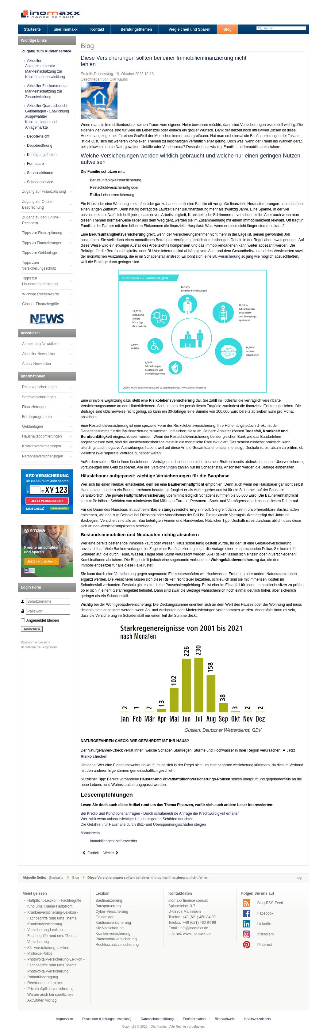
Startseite (56, 877)
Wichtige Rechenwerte (40, 294)
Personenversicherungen (42, 456)
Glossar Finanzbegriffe (40, 304)
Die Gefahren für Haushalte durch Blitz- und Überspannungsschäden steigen (143, 824)
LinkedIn (264, 924)
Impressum (64, 1019)
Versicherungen (164, 467)
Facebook (265, 913)
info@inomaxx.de (194, 928)
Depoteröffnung (39, 145)
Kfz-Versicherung (110, 928)
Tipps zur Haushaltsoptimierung (40, 281)
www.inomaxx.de (196, 933)
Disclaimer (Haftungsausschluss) (107, 1019)
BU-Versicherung (226, 256)
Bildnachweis (90, 833)
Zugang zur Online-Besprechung (38, 204)
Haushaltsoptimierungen (42, 436)
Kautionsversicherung (113, 922)
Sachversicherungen (39, 397)
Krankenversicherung (113, 933)
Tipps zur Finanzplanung (42, 233)
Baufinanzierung (109, 900)
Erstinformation (194, 1019)
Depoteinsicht (38, 136)
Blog (75, 877)
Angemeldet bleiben (42, 620)
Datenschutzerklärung (157, 1019)
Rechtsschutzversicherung (117, 944)
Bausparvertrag (108, 906)
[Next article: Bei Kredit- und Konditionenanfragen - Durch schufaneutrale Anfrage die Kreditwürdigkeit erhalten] (111, 853)
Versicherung (125, 574)
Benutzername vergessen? (39, 647)
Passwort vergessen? (35, 642)
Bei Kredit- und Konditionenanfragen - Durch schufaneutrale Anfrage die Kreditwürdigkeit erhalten (160, 813)
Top (299, 878)
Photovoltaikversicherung (116, 939)
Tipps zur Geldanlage (39, 253)
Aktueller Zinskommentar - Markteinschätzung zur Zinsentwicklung (47, 91)
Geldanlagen (32, 426)
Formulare (35, 163)
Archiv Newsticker (36, 364)
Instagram (265, 934)
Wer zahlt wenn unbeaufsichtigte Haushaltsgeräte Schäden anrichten (137, 819)
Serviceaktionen (40, 173)
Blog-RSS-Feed (270, 903)
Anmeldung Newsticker (41, 344)
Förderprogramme (37, 417)
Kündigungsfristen (41, 155)
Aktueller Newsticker (39, 354)
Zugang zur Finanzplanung (44, 191)
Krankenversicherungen (41, 446)
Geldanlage (105, 917)
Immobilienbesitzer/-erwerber (113, 841)
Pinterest (264, 944)
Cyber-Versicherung (112, 911)
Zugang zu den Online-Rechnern (41, 220)
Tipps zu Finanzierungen (42, 243)
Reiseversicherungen (39, 387)
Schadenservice (40, 182)
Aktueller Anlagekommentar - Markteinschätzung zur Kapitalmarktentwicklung (45, 69)
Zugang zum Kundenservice (46, 51)
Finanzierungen (35, 407)
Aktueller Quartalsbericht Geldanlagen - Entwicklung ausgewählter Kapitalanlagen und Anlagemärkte (47, 117)
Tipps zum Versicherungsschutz (39, 265)
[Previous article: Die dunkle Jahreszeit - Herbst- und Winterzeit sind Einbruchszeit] (90, 853)
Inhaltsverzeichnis (257, 1019)
